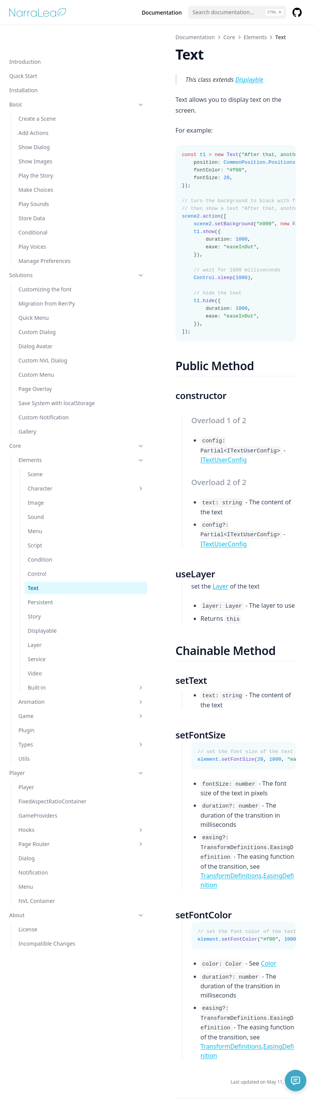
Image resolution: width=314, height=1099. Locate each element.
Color (210, 886)
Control (37, 557)
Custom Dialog (37, 307)
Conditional (32, 207)
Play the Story (35, 151)
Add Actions (33, 108)
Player (47, 756)
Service (37, 642)
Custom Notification (43, 400)
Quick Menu (33, 293)
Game (51, 699)
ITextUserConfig (165, 439)
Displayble (191, 79)
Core (47, 429)
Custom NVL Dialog (42, 335)
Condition (40, 543)
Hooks (51, 821)
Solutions (47, 250)
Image (36, 486)
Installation (23, 65)
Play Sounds (33, 179)
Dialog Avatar (35, 321)
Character (56, 472)
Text (33, 571)
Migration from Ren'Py (46, 279)
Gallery (27, 415)
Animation (51, 685)
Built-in (56, 671)
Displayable (42, 614)
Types (51, 728)
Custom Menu (36, 350)
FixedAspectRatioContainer (51, 788)
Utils (24, 742)
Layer (35, 628)
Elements (51, 443)
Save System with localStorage (40, 382)
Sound (36, 500)
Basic (47, 79)
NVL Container (36, 892)
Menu (35, 514)
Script (35, 528)
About (47, 906)
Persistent (40, 585)
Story (34, 600)
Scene (35, 457)
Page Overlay (35, 364)
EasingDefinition (228, 807)
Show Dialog (34, 122)
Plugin (26, 713)
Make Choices (35, 165)
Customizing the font (44, 264)
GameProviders (37, 807)
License (27, 920)
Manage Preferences (44, 236)
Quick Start (23, 51)
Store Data (31, 193)
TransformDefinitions (172, 807)
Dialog (26, 849)
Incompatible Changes (46, 935)
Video (35, 656)
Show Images (35, 136)
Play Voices (32, 222)
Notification (33, 864)
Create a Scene (37, 94)
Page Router (51, 835)
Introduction (25, 37)
